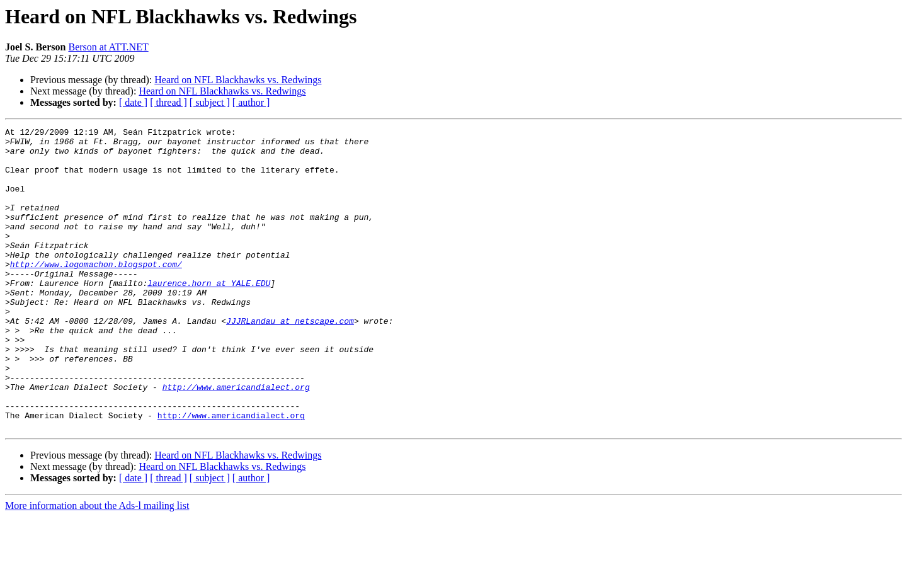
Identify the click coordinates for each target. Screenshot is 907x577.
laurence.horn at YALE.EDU (208, 315)
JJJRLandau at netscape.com (290, 360)
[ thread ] (168, 102)
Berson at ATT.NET (108, 47)
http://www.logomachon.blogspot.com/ (96, 292)
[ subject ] (210, 102)
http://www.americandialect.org (236, 439)
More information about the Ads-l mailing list (97, 566)
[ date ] (133, 102)
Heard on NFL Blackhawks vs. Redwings (237, 79)
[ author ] (251, 102)
